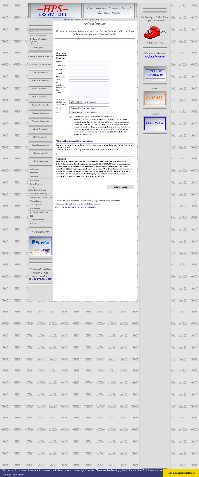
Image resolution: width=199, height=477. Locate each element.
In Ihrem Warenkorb (37, 39)
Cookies (32, 223)
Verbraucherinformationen (40, 197)
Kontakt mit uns (35, 184)
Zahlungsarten (35, 205)
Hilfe (31, 216)
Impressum (33, 180)
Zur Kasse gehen (36, 47)
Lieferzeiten (34, 208)
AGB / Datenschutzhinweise (67, 207)
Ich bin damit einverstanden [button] (181, 473)
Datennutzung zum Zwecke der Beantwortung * (94, 116)
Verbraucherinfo (88, 207)
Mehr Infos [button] (19, 474)
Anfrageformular (36, 220)
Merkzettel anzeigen (37, 35)
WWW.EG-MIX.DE (40, 279)
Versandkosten (35, 201)
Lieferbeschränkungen (38, 212)
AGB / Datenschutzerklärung (37, 189)
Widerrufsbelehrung (37, 194)
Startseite (33, 173)
